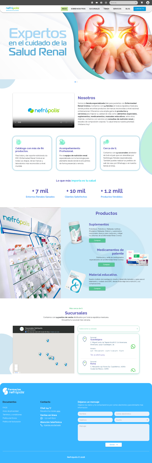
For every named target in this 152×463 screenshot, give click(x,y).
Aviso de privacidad (10, 411)
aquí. (58, 411)
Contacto (140, 9)
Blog (127, 9)
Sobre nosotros (78, 9)
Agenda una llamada (52, 425)
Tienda (106, 9)
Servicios (117, 9)
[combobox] (123, 2)
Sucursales (94, 9)
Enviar (113, 445)
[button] (105, 329)
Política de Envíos (10, 418)
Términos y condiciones (12, 415)
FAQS (5, 408)
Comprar (97, 240)
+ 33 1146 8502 (50, 418)
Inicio (64, 9)
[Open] (135, 2)
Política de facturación (12, 422)
